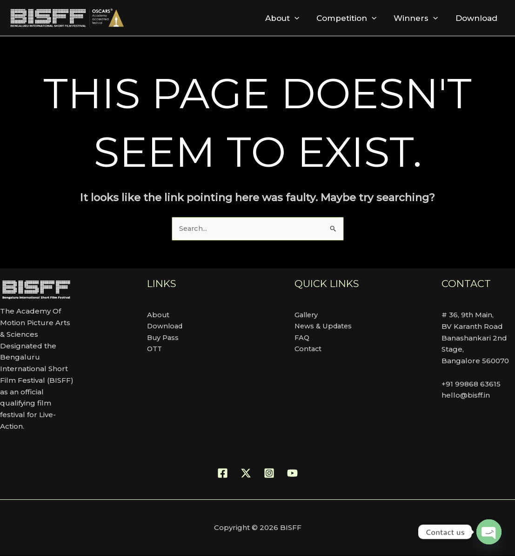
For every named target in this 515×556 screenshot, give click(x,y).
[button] (299, 18)
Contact (308, 349)
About (287, 18)
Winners (418, 18)
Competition (350, 18)
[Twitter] (246, 473)
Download (477, 18)
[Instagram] (269, 473)
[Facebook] (222, 473)
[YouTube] (292, 473)
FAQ (302, 338)
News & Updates (324, 326)
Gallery (307, 314)
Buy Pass (163, 338)
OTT (155, 349)
